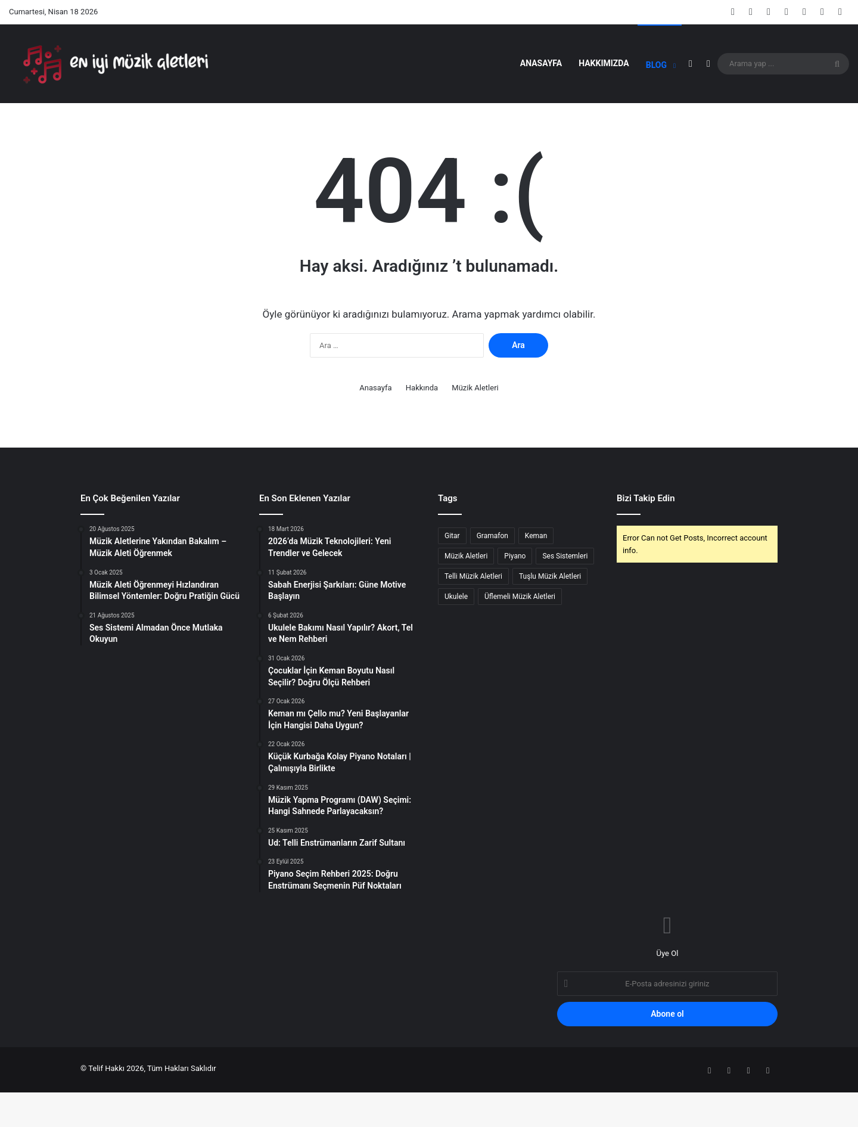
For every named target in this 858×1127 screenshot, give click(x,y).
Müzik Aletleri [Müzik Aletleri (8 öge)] (465, 593)
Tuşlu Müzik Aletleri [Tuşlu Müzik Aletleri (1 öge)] (550, 614)
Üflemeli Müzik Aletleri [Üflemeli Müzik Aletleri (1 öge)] (519, 634)
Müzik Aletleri (475, 425)
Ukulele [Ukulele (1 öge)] (456, 634)
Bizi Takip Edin (646, 535)
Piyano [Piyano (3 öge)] (515, 593)
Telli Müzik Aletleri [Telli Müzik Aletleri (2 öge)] (473, 614)
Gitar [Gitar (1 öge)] (452, 573)
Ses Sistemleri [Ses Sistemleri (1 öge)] (564, 593)
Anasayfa (541, 63)
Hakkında (422, 425)
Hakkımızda (604, 63)
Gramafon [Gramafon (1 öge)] (492, 573)
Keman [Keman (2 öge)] (536, 573)
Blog (656, 65)
